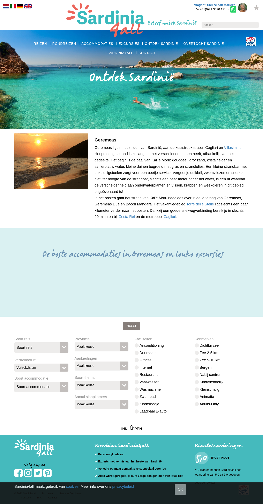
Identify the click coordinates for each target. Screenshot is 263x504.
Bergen (206, 367)
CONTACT (147, 53)
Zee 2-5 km (209, 353)
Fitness (145, 360)
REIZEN (40, 43)
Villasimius (232, 148)
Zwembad (148, 397)
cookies (72, 486)
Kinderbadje (149, 404)
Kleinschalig (209, 389)
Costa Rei (127, 217)
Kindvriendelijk (212, 382)
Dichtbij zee (209, 345)
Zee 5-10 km (210, 360)
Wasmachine (150, 389)
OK (180, 489)
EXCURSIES (129, 43)
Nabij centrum (211, 375)
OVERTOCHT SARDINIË (203, 43)
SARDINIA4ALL (120, 53)
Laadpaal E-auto (153, 411)
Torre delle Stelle (200, 204)
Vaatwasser (149, 382)
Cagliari (170, 217)
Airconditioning (152, 345)
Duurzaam (148, 353)
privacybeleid (123, 486)
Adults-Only (209, 404)
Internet (146, 367)
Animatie (207, 397)
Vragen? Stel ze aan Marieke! (215, 5)
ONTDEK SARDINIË (161, 43)
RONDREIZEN (64, 43)
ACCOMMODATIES (97, 43)
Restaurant (149, 375)
